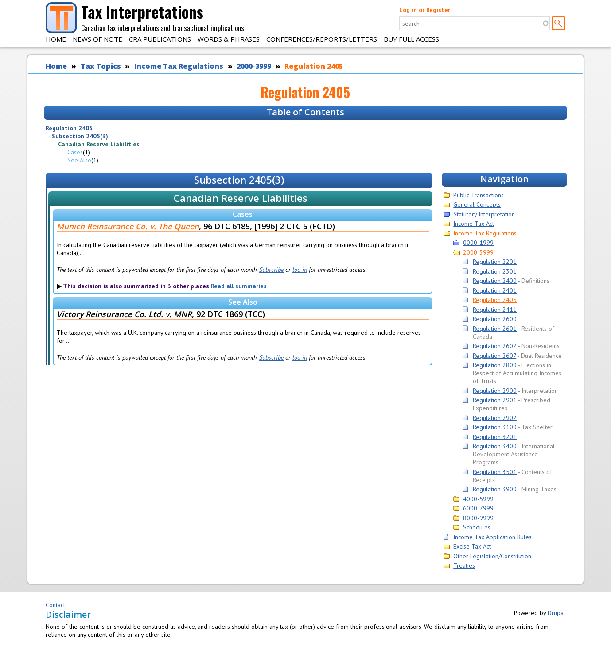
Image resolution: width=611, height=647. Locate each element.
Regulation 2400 (495, 281)
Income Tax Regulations (178, 66)
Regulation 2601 (495, 329)
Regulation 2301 (495, 271)
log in (299, 270)
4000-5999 (478, 499)
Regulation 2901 (495, 400)
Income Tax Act (473, 223)
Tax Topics (101, 66)
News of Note (97, 39)
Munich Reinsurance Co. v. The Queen (128, 226)
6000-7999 (478, 508)
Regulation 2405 (313, 66)
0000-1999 (478, 243)
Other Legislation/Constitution (492, 556)
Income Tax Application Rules (492, 537)
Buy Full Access (411, 39)
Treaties (464, 565)
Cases (75, 152)
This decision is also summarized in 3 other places (136, 286)
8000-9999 (478, 518)
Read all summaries (239, 286)
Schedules (476, 527)
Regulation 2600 (495, 319)
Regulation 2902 (495, 418)
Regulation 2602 (495, 346)
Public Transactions (478, 195)
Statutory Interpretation (484, 214)
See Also (79, 160)
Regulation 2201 (495, 262)
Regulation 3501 (495, 472)
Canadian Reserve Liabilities (99, 144)
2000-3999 (254, 66)
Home (56, 39)
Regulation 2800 (495, 365)
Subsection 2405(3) (80, 136)
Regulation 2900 (495, 391)
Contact (55, 605)
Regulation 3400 (495, 446)
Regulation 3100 (495, 427)
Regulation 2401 (495, 290)
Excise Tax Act (472, 546)
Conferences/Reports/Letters (321, 39)
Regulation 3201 (495, 437)
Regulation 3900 (495, 489)
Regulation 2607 (494, 356)
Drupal (556, 613)
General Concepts (477, 204)
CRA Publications (160, 39)
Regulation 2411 (495, 310)
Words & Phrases (229, 39)
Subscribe (271, 270)
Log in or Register (424, 10)
